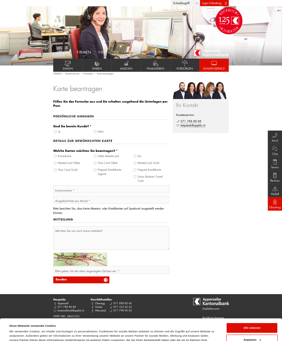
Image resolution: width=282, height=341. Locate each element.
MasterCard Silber (69, 163)
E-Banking (275, 204)
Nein (101, 131)
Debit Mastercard (108, 156)
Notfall (275, 190)
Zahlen (67, 65)
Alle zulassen (251, 307)
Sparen (97, 65)
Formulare (88, 73)
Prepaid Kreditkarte (149, 169)
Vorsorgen (184, 65)
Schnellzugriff (181, 3)
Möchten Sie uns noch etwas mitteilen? (79, 231)
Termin (275, 164)
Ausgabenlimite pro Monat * (72, 201)
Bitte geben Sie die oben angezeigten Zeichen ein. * (87, 271)
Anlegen (126, 65)
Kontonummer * (64, 190)
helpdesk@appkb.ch (193, 125)
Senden (61, 279)
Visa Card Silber (108, 163)
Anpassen (252, 319)
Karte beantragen (105, 73)
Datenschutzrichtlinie (75, 323)
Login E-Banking (211, 3)
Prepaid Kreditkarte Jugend (109, 172)
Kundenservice (214, 65)
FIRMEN (57, 73)
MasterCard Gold (148, 163)
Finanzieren (155, 65)
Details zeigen (18, 333)
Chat (275, 150)
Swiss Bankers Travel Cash (150, 178)
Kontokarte (64, 156)
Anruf (275, 137)
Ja (59, 131)
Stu (139, 156)
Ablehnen (252, 331)
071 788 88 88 (191, 121)
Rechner (275, 177)
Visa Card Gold (67, 169)
